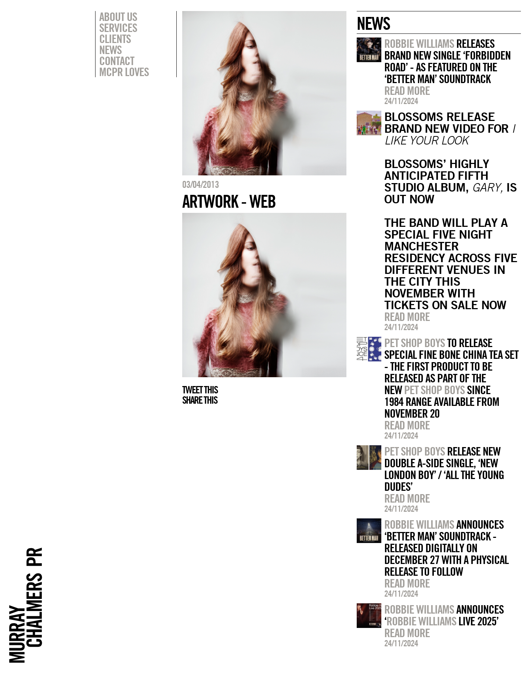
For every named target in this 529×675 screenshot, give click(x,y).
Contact (116, 60)
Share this (199, 400)
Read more (407, 90)
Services (118, 27)
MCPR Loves (124, 71)
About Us (118, 16)
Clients (115, 38)
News (110, 49)
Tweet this (199, 389)
